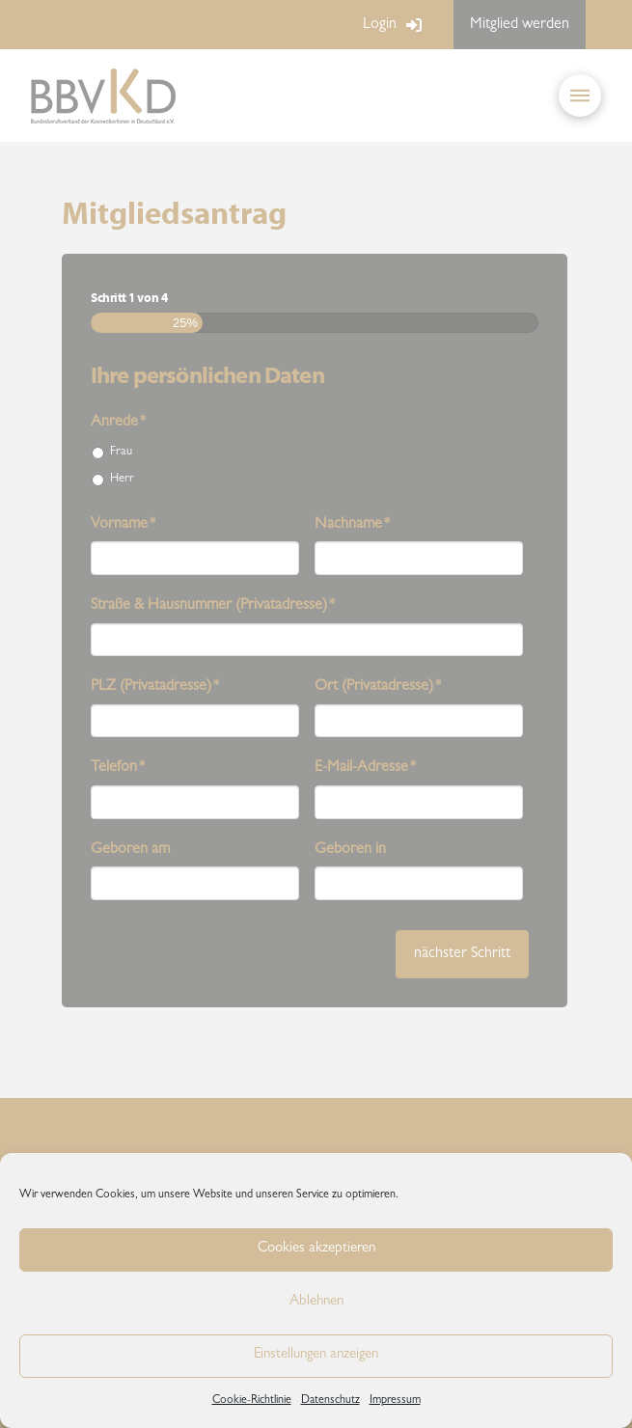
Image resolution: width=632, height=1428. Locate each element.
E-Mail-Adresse (366, 768)
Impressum (395, 1401)
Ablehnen (316, 1302)
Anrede (119, 422)
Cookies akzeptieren (316, 1249)
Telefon (118, 768)
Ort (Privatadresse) (378, 687)
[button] (580, 95)
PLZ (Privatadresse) (155, 687)
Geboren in (350, 850)
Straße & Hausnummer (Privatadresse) (213, 606)
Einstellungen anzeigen (316, 1355)
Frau (121, 452)
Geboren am (130, 850)
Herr (122, 479)
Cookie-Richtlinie (251, 1401)
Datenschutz (330, 1401)
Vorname (123, 525)
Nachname (353, 525)
